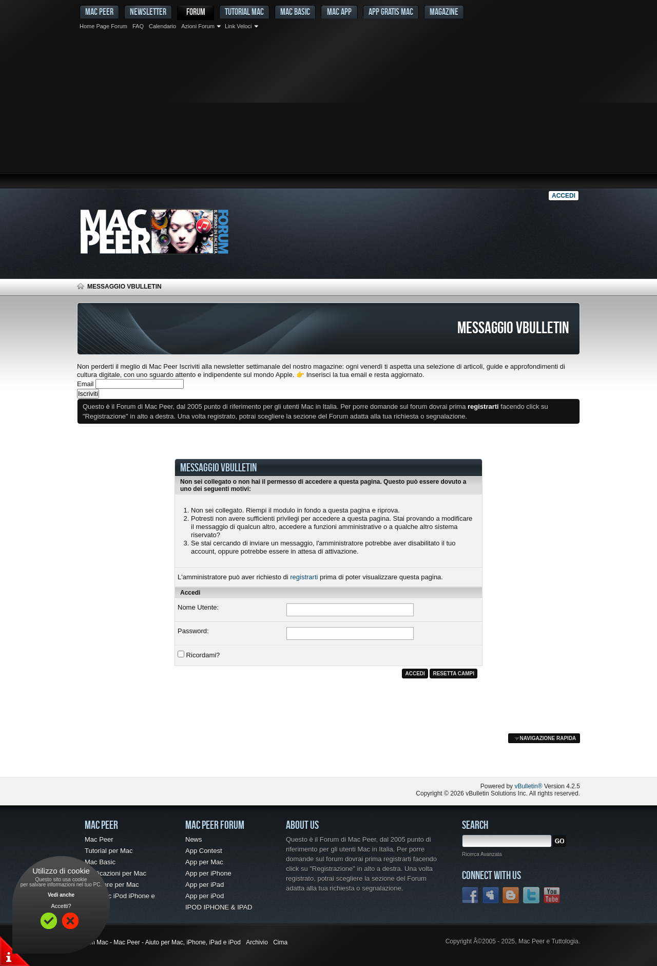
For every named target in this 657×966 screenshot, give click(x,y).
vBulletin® (528, 786)
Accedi (563, 195)
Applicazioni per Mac (115, 873)
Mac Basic (295, 11)
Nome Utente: (198, 607)
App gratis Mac (391, 11)
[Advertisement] (328, 110)
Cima (280, 942)
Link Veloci (238, 26)
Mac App (339, 11)
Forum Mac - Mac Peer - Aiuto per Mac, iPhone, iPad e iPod (159, 942)
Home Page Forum (103, 26)
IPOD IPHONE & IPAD (219, 907)
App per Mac (204, 862)
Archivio (257, 942)
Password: (193, 631)
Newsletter (148, 11)
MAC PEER (99, 11)
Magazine (444, 11)
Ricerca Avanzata (482, 854)
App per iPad (204, 884)
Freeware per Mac (112, 884)
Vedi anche (61, 895)
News (193, 839)
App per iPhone (208, 873)
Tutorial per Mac (108, 851)
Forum (195, 11)
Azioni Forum (198, 26)
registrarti (304, 577)
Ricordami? (199, 655)
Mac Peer (99, 839)
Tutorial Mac (244, 11)
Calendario (162, 26)
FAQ (138, 26)
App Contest (203, 851)
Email (85, 384)
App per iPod (204, 896)
